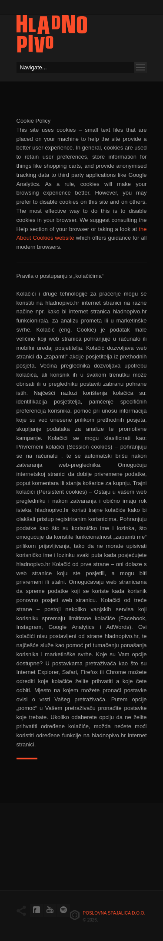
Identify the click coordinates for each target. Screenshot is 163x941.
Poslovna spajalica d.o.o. (114, 913)
